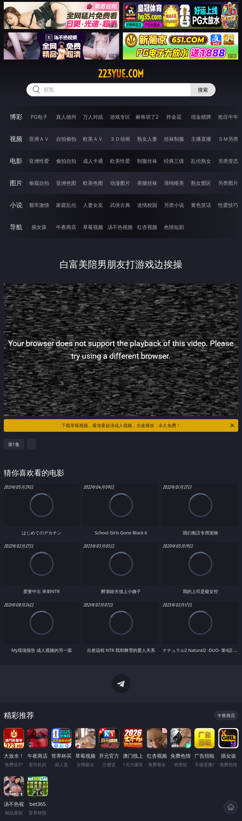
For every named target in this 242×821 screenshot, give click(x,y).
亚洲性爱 (39, 160)
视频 (16, 138)
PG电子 (39, 116)
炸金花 (174, 116)
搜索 (203, 89)
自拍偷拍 (66, 138)
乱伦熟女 (201, 160)
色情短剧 (174, 227)
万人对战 (93, 116)
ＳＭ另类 (228, 138)
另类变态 (228, 160)
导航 (16, 227)
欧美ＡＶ (93, 138)
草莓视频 (93, 227)
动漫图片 (120, 183)
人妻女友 (93, 205)
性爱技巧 (228, 205)
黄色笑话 (201, 205)
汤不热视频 (120, 227)
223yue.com (121, 73)
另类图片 (228, 183)
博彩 (16, 116)
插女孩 (39, 227)
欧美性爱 (120, 160)
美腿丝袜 (147, 183)
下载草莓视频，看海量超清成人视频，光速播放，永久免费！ (148, 425)
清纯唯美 (174, 183)
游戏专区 (120, 116)
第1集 (14, 444)
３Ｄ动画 (120, 138)
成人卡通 (93, 160)
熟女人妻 (147, 138)
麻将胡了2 (146, 116)
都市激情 (39, 205)
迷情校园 (147, 205)
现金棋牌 (201, 116)
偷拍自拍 (66, 160)
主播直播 (201, 138)
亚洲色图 (66, 183)
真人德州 (66, 116)
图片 (16, 183)
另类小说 (174, 205)
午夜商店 (66, 227)
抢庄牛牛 (228, 116)
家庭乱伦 (66, 205)
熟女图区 (201, 183)
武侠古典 (120, 205)
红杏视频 (147, 227)
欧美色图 (93, 183)
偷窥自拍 (39, 183)
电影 (16, 161)
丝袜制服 (174, 138)
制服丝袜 (147, 160)
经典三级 (174, 160)
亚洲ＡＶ (39, 138)
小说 (16, 205)
